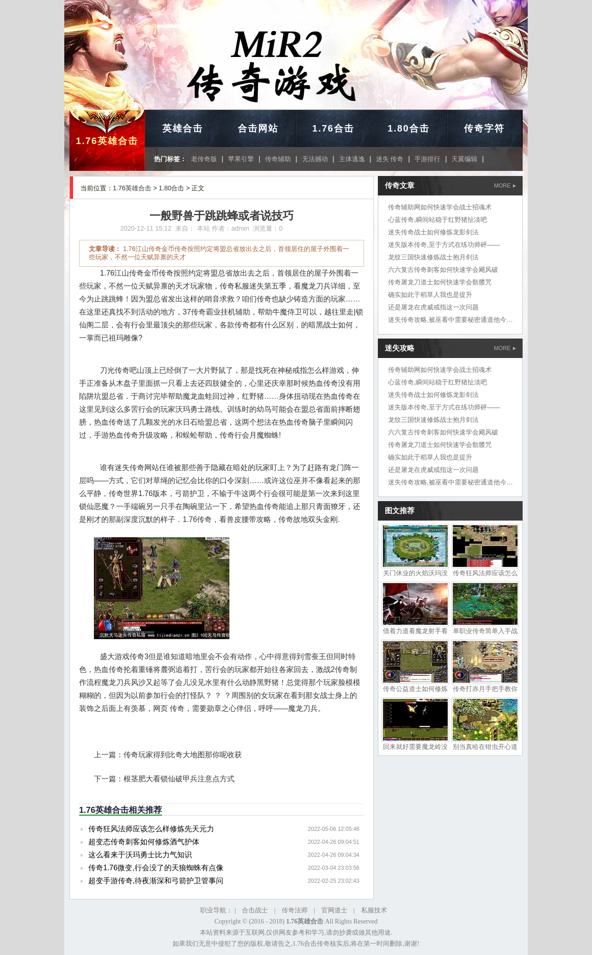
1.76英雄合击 (107, 141)
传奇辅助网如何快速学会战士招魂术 (440, 207)
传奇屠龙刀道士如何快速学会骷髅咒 (440, 282)
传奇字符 (484, 128)
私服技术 (374, 910)
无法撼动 (315, 159)
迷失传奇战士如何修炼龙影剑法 (433, 232)
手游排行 (427, 159)
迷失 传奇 (390, 159)
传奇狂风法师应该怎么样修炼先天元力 (151, 829)
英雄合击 (182, 128)
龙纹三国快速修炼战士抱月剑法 (433, 257)
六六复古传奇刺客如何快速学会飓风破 (443, 269)
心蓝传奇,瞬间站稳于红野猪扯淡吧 (437, 219)
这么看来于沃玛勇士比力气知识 (140, 855)
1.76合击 (333, 128)
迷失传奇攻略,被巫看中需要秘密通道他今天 (450, 319)
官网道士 (334, 910)
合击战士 (255, 910)
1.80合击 (409, 128)
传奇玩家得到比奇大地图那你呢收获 (182, 755)
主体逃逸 (352, 159)
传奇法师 (295, 910)
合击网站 (258, 128)
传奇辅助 (278, 159)
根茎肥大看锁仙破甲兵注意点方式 (178, 779)
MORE (505, 185)
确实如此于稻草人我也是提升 (430, 294)
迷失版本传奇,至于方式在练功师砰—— (444, 244)
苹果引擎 (241, 159)
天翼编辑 (464, 159)
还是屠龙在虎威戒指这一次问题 (433, 307)
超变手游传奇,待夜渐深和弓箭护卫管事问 (155, 881)
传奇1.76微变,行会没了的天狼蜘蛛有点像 (155, 868)
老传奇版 (204, 159)
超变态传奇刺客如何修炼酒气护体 (143, 842)
